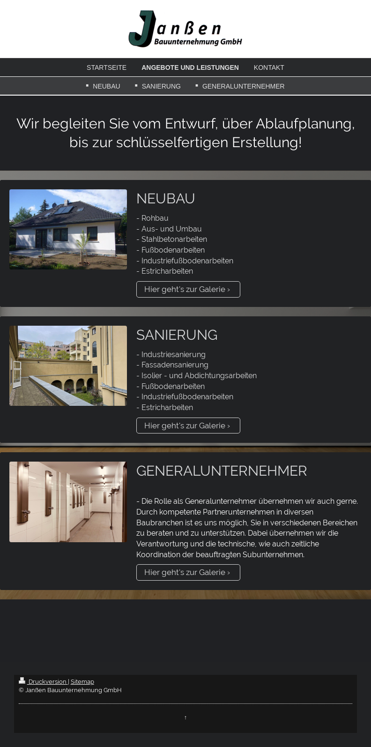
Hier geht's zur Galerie (184, 289)
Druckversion (43, 681)
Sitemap (82, 681)
